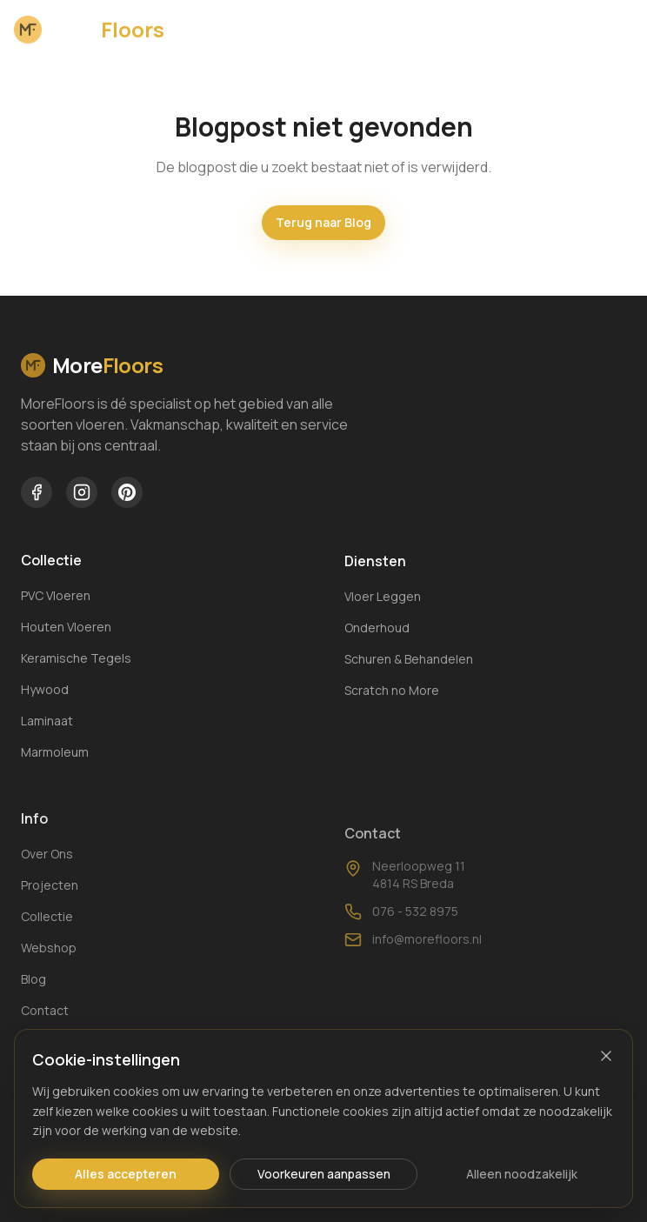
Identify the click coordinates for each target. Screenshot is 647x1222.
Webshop (49, 965)
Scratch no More (391, 694)
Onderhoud (377, 632)
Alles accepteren (126, 1173)
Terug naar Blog (323, 222)
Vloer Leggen (382, 600)
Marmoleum (55, 753)
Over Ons (47, 871)
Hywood (45, 690)
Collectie (47, 933)
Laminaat (47, 721)
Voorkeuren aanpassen (323, 1173)
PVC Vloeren (55, 596)
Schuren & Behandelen (408, 663)
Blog (33, 996)
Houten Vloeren (66, 627)
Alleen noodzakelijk (521, 1173)
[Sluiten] (606, 1056)
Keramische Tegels (76, 659)
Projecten (49, 902)
